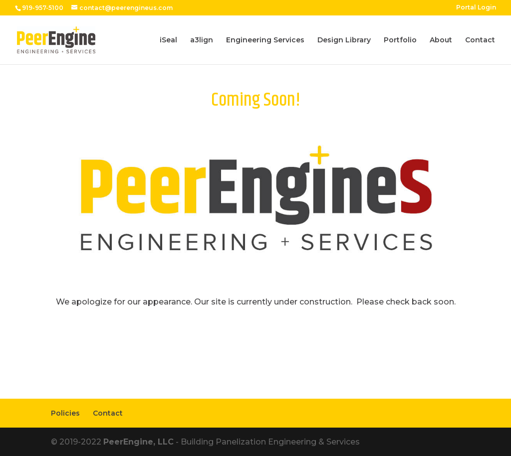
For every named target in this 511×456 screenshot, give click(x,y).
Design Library (344, 40)
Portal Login (476, 7)
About (441, 40)
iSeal (168, 40)
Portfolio (400, 40)
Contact (480, 40)
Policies (65, 413)
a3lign (201, 40)
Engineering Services (265, 40)
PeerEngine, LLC (138, 442)
